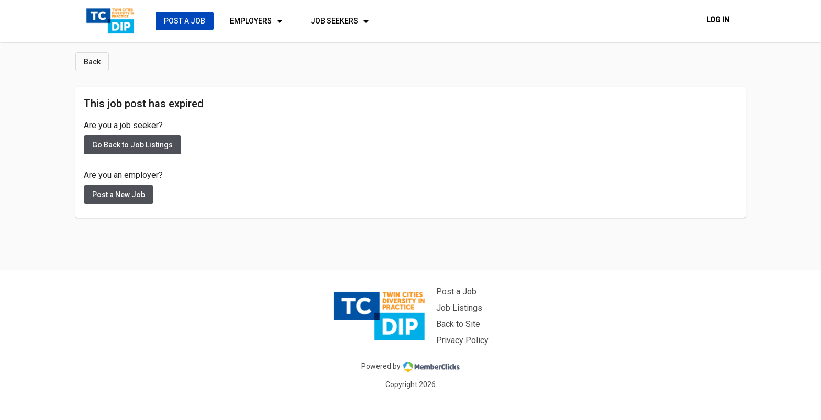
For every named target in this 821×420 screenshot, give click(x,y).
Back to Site (458, 324)
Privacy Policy (462, 340)
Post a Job (456, 292)
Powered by (410, 367)
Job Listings (459, 308)
